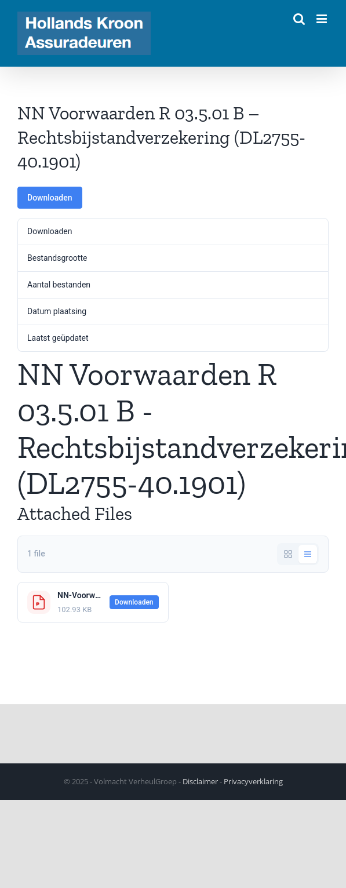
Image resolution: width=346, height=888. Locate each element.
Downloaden (49, 197)
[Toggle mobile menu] (322, 19)
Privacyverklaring (253, 781)
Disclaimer (200, 781)
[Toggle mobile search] (299, 19)
